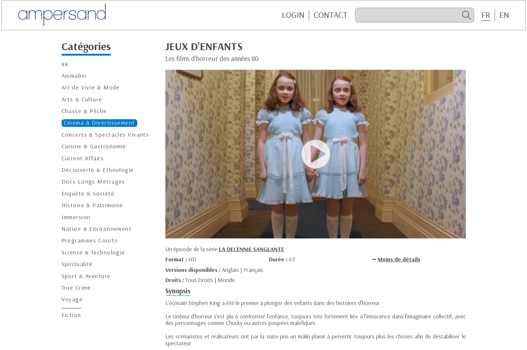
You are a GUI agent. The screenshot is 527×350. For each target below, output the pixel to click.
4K (65, 64)
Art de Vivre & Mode (91, 87)
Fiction (71, 314)
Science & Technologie (93, 252)
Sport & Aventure (86, 276)
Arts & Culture (82, 99)
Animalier (74, 75)
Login (293, 15)
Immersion (76, 217)
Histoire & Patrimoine (92, 205)
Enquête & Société (88, 193)
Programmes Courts (90, 240)
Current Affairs (83, 158)
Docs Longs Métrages (93, 181)
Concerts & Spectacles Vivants (105, 134)
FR (485, 15)
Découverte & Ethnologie (98, 169)
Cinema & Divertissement (99, 122)
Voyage (72, 299)
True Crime (76, 287)
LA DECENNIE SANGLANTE (251, 249)
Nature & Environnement (97, 228)
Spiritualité (77, 264)
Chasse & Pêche (84, 111)
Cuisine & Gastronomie (94, 146)
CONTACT (331, 15)
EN (504, 15)
